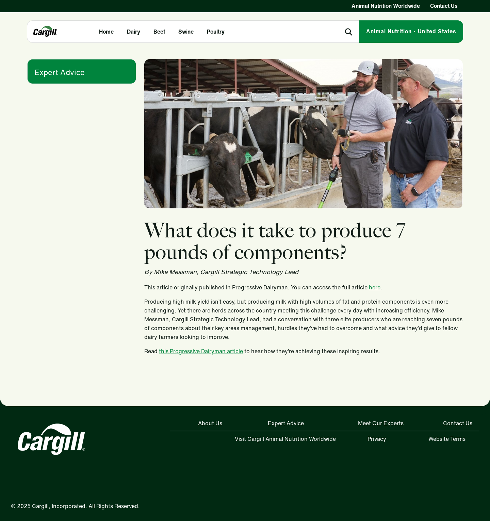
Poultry (216, 32)
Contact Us (444, 6)
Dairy (133, 32)
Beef (159, 32)
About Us (210, 423)
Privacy (377, 439)
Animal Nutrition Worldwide (386, 6)
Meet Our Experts (381, 423)
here (374, 287)
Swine (186, 32)
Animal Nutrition (411, 31)
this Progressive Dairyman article (201, 351)
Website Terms (447, 439)
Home (106, 32)
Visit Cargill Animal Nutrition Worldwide (285, 439)
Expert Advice (59, 72)
